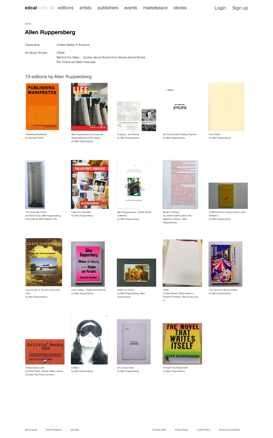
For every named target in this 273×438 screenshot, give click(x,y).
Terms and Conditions (229, 430)
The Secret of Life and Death (223, 290)
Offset (60, 53)
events (130, 8)
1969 (166, 290)
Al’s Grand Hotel (125, 368)
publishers (108, 8)
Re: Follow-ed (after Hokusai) (76, 62)
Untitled (75, 368)
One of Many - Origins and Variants (88, 290)
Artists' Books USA (35, 368)
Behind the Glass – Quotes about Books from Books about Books (101, 57)
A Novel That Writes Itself (175, 368)
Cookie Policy (203, 430)
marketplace (155, 8)
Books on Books (171, 212)
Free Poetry (214, 135)
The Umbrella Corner (36, 212)
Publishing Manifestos (36, 135)
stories (180, 8)
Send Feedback (54, 430)
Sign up (240, 8)
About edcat (31, 430)
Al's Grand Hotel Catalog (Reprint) (179, 135)
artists (85, 8)
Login (220, 8)
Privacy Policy (181, 430)
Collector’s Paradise (81, 212)
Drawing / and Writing (128, 135)
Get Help (74, 430)
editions (66, 8)
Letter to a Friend (125, 290)
